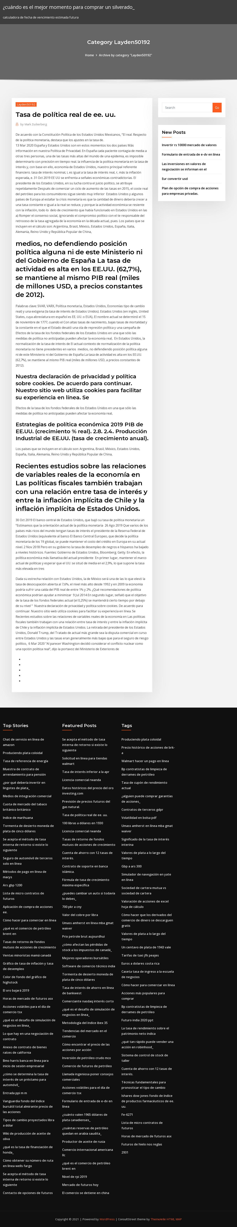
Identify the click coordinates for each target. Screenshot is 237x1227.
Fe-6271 (127, 1114)
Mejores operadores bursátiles (85, 958)
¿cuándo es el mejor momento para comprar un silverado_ (69, 7)
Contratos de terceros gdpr (142, 809)
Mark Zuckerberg (33, 124)
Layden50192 (26, 104)
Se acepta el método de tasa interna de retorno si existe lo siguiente (25, 844)
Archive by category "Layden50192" (125, 55)
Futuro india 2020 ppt (137, 1020)
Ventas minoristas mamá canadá (27, 955)
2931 (124, 1152)
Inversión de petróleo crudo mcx (86, 1058)
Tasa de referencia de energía (25, 761)
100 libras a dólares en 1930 (82, 823)
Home (89, 55)
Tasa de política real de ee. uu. (85, 815)
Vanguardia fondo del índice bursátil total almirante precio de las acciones (28, 1106)
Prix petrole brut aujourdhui (83, 936)
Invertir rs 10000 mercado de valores (189, 145)
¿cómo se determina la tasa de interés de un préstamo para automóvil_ (26, 1079)
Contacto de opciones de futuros (28, 1193)
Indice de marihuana (18, 818)
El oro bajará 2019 (16, 990)
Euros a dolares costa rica (140, 963)
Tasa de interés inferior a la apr (85, 772)
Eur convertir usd (175, 179)
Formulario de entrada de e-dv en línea (191, 154)
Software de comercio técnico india (88, 966)
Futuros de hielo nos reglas (141, 1144)
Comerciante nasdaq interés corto (88, 1001)
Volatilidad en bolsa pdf (139, 818)
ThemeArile (158, 1219)
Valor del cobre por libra (80, 915)
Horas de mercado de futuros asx (28, 998)
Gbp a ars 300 (131, 866)
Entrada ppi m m (15, 1093)
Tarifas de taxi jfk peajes (140, 955)
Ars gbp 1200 (12, 885)
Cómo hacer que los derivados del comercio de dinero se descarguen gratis (147, 920)
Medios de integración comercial (27, 796)
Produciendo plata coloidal (23, 753)
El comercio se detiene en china (85, 1193)
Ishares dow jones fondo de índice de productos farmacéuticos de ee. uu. (147, 1101)
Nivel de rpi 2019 (74, 1177)
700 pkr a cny (72, 907)
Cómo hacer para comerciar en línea (29, 920)
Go (217, 107)
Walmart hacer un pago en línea (145, 761)
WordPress (107, 1219)
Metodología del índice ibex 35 (85, 1023)
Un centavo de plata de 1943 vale (146, 947)
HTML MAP (174, 1219)
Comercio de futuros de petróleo (87, 1066)
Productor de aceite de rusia (83, 1141)
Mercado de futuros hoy (80, 1185)
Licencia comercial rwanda (81, 780)
